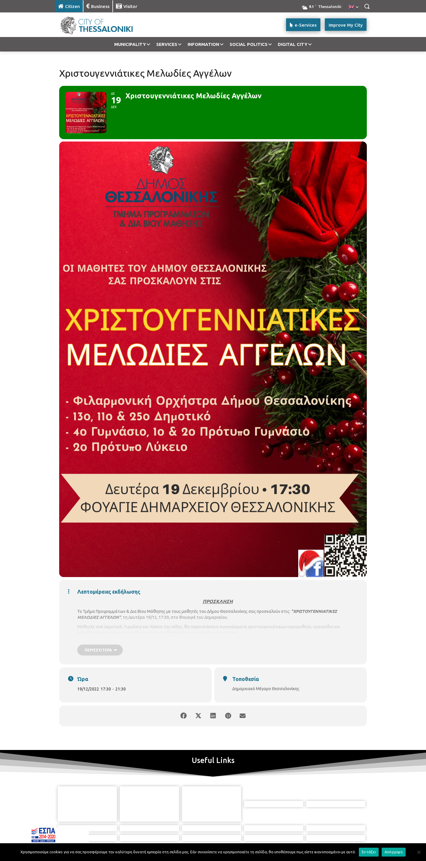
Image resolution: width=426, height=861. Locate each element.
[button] (367, 6)
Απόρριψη (394, 852)
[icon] (233, 830)
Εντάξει (369, 852)
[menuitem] (353, 7)
